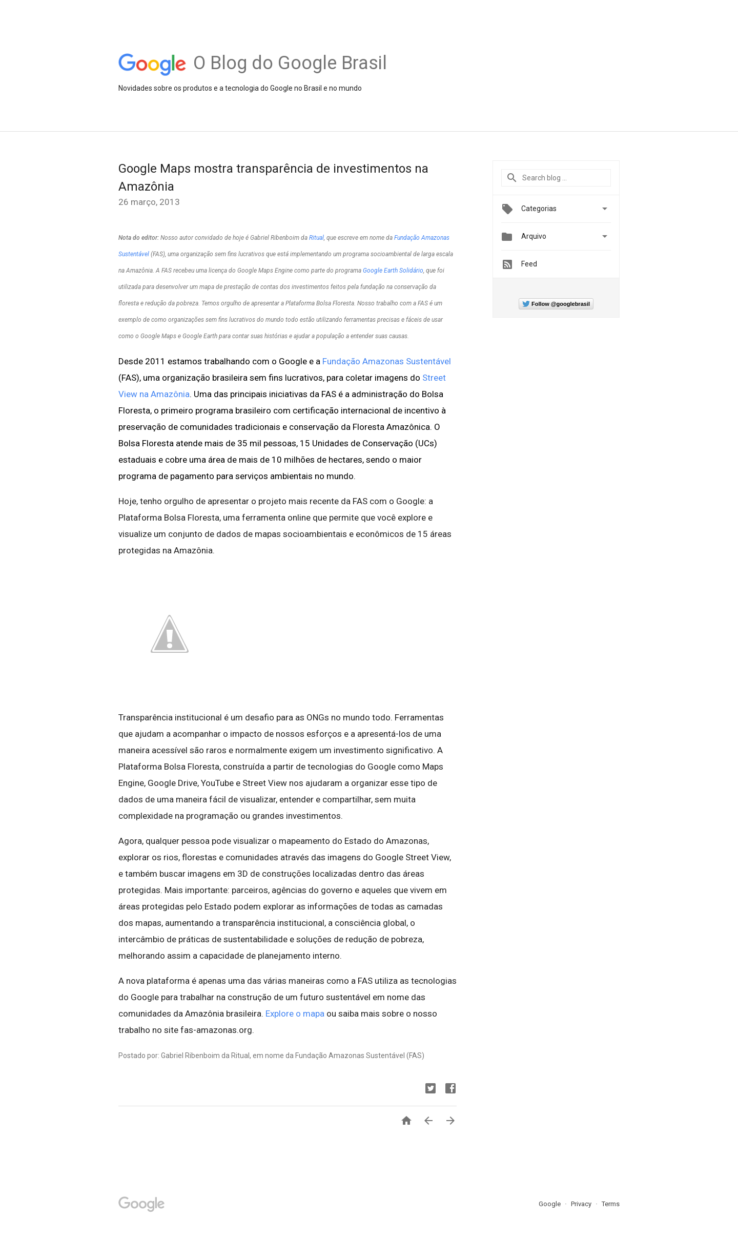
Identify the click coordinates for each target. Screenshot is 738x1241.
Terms (611, 1204)
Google (550, 1204)
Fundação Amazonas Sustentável (386, 361)
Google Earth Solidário (393, 270)
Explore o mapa (294, 1013)
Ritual (316, 237)
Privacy (582, 1204)
